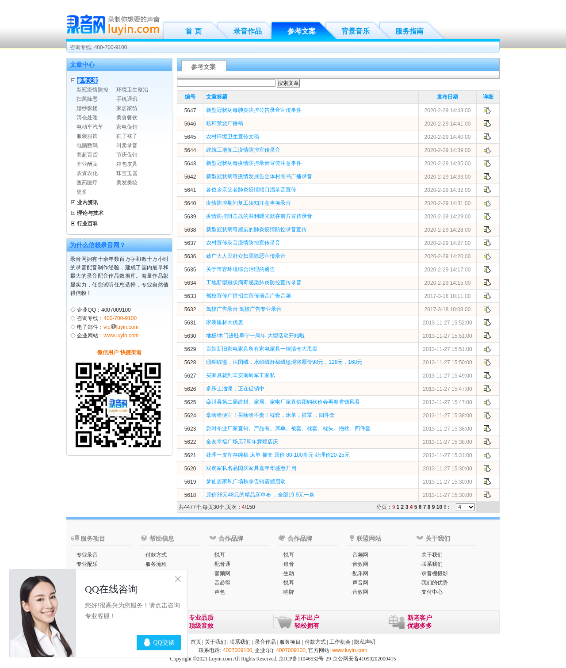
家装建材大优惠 (224, 322)
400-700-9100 (120, 318)
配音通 (222, 564)
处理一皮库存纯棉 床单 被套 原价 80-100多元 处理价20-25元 (278, 455)
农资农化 (87, 173)
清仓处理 (87, 118)
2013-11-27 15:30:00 (447, 469)
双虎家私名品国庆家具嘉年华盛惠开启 (251, 468)
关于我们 (432, 555)
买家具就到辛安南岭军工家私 (240, 375)
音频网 (222, 573)
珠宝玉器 (127, 173)
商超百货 (87, 155)
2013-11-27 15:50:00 (447, 362)
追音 (288, 564)
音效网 (360, 564)
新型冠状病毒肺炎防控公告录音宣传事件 (254, 110)
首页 (196, 642)
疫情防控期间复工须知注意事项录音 (248, 203)
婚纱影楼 (87, 108)
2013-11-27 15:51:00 (447, 336)
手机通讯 (127, 99)
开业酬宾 (87, 164)
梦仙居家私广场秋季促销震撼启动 (246, 481)
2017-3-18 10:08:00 (447, 309)
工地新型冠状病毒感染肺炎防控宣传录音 (254, 282)
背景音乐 (355, 31)
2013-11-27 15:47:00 (447, 389)
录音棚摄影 (434, 573)
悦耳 (219, 555)
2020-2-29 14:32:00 (447, 190)
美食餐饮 (127, 118)
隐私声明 (364, 642)
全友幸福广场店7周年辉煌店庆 (242, 442)
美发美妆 (127, 182)
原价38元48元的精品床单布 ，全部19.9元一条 (260, 495)
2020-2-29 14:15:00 (447, 283)
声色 (219, 592)
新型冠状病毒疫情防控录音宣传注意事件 (254, 163)
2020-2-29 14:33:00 (447, 177)
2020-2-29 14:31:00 (447, 203)
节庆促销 (127, 155)
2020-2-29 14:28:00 (447, 230)
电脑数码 (87, 145)
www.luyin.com (120, 335)
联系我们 (432, 564)
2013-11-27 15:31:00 (447, 455)
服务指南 (409, 31)
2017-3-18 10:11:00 (447, 296)
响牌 (288, 592)
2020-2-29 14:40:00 (447, 137)
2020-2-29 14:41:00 (447, 124)
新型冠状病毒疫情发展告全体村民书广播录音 (259, 176)
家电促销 (127, 127)
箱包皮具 (127, 164)
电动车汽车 (89, 127)
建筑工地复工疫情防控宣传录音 (243, 150)
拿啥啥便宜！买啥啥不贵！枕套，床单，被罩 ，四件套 (270, 415)
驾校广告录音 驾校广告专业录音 (244, 309)
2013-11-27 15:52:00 (447, 323)
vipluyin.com (120, 327)
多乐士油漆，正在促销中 (235, 389)
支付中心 (432, 592)
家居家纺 (127, 108)
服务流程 (156, 564)
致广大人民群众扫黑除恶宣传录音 (246, 256)
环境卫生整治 (132, 90)
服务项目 (290, 642)
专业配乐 (87, 564)
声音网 (360, 583)
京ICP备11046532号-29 (305, 659)
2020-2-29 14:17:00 (447, 270)
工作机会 (340, 642)
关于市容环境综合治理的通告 (240, 269)
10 (439, 507)
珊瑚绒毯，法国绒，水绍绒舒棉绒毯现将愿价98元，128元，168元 (284, 362)
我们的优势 (434, 583)
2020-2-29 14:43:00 (447, 110)
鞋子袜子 (127, 136)
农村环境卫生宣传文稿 (232, 137)
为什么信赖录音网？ (98, 244)
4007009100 (237, 650)
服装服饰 (87, 136)
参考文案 (301, 31)
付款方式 (156, 555)
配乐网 (360, 573)
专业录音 (87, 555)
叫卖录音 (127, 145)
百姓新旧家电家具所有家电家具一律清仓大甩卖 (261, 349)
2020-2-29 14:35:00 (447, 163)
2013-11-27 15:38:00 (447, 415)
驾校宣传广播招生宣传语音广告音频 (248, 296)
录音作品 (247, 31)
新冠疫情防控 (92, 90)
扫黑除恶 (87, 99)
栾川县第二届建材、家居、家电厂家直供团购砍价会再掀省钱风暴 (283, 402)
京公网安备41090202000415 (364, 659)
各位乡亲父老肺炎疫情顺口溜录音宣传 (251, 190)
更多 (81, 192)
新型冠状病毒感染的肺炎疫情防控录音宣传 (256, 229)
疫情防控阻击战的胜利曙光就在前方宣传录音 (259, 216)
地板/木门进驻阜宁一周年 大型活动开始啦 (255, 335)
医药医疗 (87, 182)
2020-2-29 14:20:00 (447, 256)
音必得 (222, 583)
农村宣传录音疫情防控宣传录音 (243, 243)
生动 (288, 573)
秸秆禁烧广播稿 (224, 123)
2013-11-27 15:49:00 (447, 376)
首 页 (193, 31)
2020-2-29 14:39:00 (447, 150)
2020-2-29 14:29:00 (447, 217)
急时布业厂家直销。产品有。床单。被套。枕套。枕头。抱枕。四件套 (288, 428)
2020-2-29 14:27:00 (447, 243)
